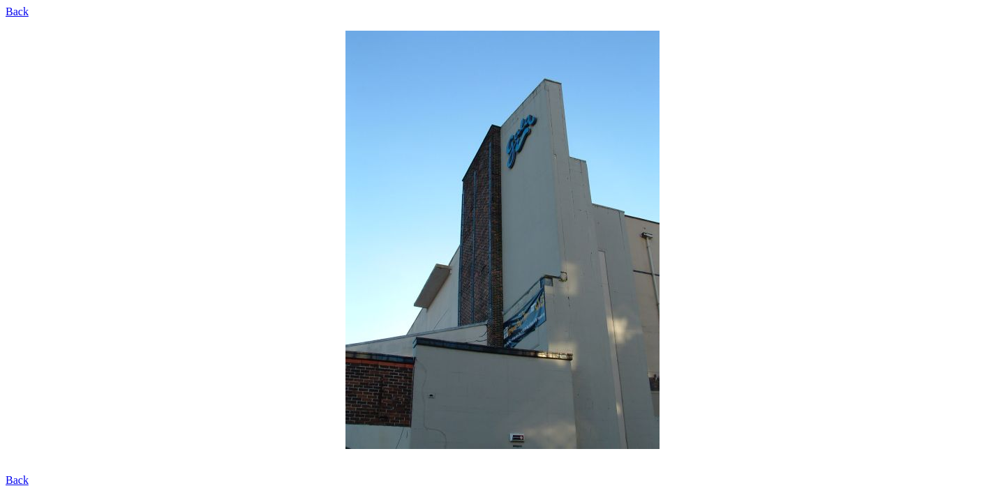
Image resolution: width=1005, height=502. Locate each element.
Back (17, 11)
